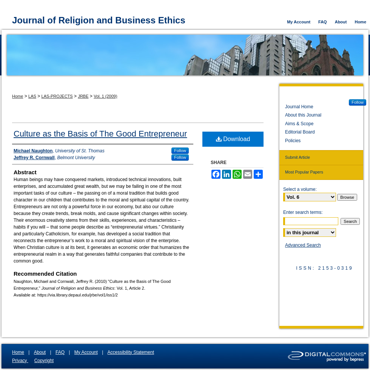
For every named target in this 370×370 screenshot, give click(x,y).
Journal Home (299, 106)
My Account (86, 352)
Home (17, 96)
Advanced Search (303, 245)
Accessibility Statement (131, 352)
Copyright (44, 360)
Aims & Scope (299, 123)
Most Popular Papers (304, 172)
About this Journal (303, 115)
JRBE (83, 96)
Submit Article (297, 157)
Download (233, 139)
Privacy (20, 360)
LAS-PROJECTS (57, 96)
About (40, 352)
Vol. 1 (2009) (105, 96)
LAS (32, 96)
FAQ (60, 352)
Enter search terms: (303, 212)
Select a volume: (300, 189)
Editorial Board (300, 132)
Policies (293, 140)
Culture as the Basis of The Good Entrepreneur (100, 133)
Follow (180, 150)
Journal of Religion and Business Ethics (98, 20)
